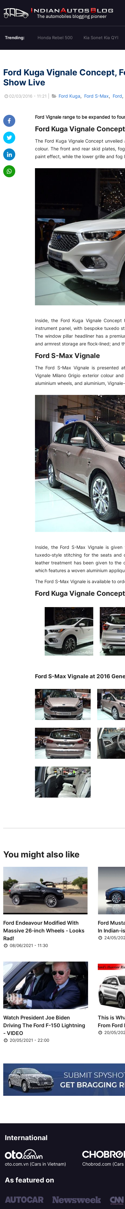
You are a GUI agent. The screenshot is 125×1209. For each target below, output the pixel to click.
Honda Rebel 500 (55, 37)
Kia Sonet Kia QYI (101, 37)
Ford (117, 96)
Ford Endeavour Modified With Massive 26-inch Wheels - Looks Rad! (44, 931)
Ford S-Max (96, 96)
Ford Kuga (69, 96)
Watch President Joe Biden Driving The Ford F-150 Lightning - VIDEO (44, 1025)
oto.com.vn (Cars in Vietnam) (35, 1164)
